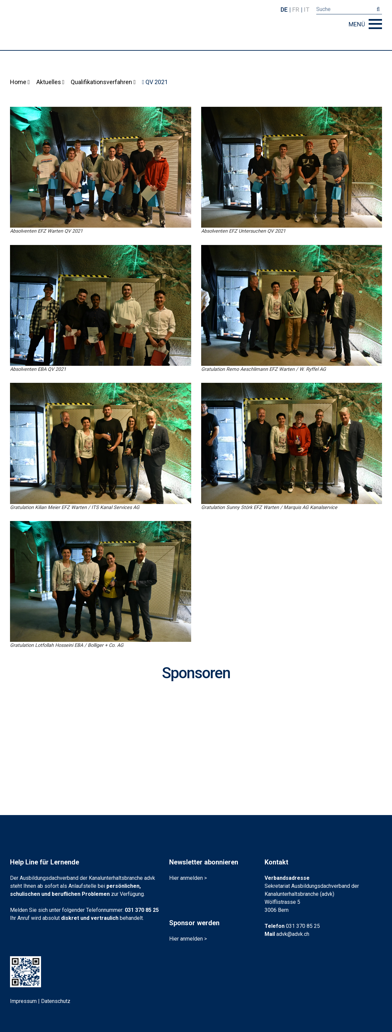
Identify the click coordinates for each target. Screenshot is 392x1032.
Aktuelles (50, 81)
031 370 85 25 (142, 910)
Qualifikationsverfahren (103, 81)
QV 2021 (155, 81)
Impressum (23, 1001)
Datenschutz (55, 1001)
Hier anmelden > (188, 878)
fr (295, 9)
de (284, 9)
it (307, 9)
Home (20, 81)
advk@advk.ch (292, 934)
